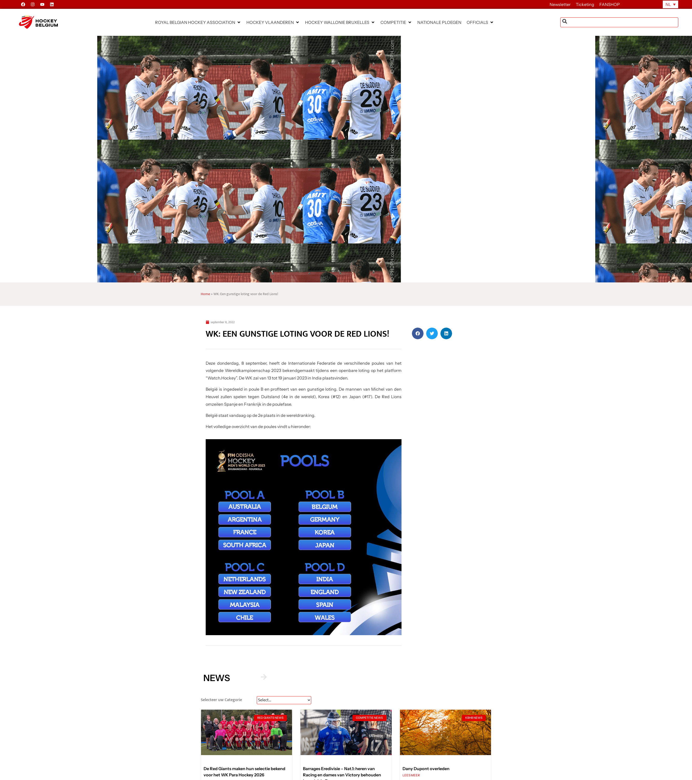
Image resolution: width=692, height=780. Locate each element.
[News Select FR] (284, 700)
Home (205, 294)
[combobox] (619, 22)
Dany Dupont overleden (426, 768)
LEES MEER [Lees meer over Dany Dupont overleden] (411, 775)
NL (668, 4)
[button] (198, 22)
